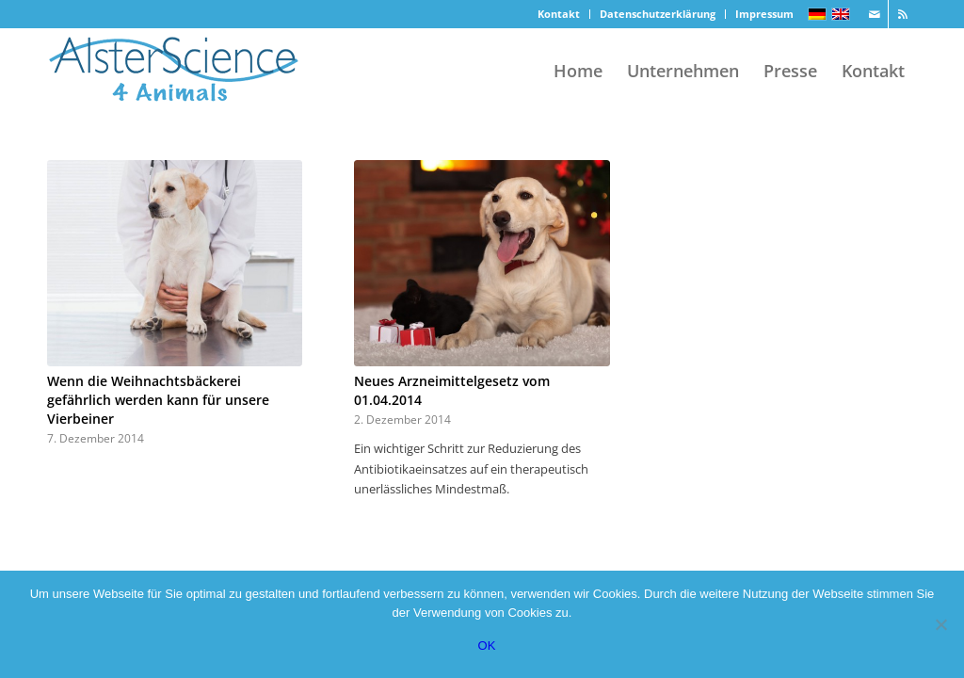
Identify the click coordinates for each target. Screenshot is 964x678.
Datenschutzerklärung (657, 14)
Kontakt (559, 14)
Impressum (764, 14)
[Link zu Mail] (874, 14)
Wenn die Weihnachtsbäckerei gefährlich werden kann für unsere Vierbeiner (158, 400)
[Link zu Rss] (903, 14)
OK (487, 645)
